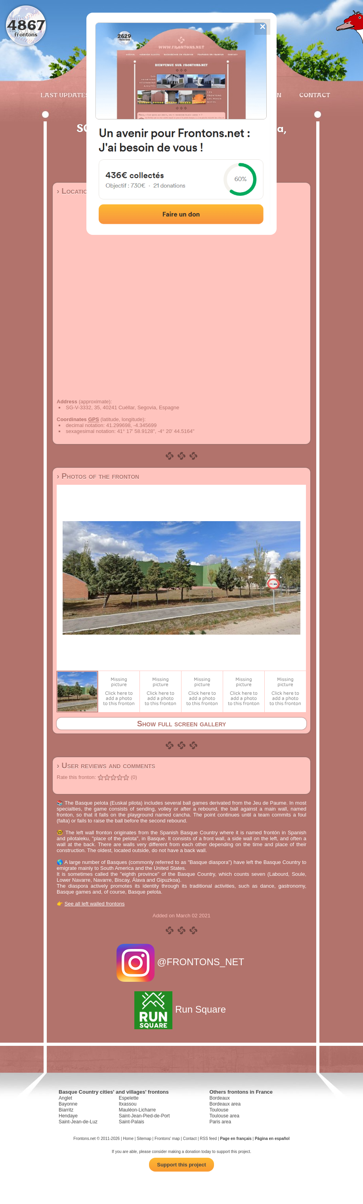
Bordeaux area (225, 1104)
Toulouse (218, 1110)
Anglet (65, 1098)
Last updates (64, 95)
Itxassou (128, 1104)
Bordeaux (219, 1098)
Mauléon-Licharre (137, 1110)
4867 (26, 24)
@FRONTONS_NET (182, 961)
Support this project (181, 1165)
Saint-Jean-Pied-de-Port (144, 1116)
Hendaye (68, 1116)
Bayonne (68, 1104)
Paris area (220, 1122)
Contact (313, 95)
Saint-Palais (131, 1122)
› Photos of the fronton (98, 476)
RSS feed (208, 1138)
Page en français (235, 1138)
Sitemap (144, 1138)
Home (128, 1138)
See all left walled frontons (95, 904)
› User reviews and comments (106, 765)
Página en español (272, 1138)
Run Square (181, 1009)
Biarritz (66, 1110)
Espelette (129, 1098)
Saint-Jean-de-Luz (78, 1122)
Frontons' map (167, 1138)
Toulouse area (224, 1116)
